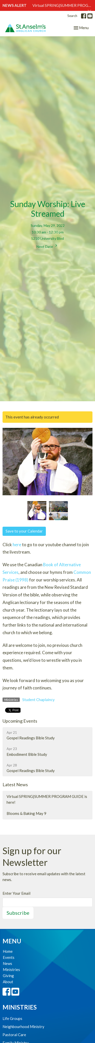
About (8, 981)
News (7, 963)
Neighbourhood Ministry (23, 1026)
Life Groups (12, 1018)
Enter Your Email (16, 893)
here (17, 544)
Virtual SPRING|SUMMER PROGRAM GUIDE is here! (47, 799)
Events (8, 957)
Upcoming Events (20, 721)
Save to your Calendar (24, 531)
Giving (8, 975)
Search (72, 16)
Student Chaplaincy (38, 699)
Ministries (11, 969)
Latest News (15, 784)
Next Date (47, 246)
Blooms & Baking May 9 (26, 813)
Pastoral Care (14, 1034)
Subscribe (18, 913)
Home (8, 951)
